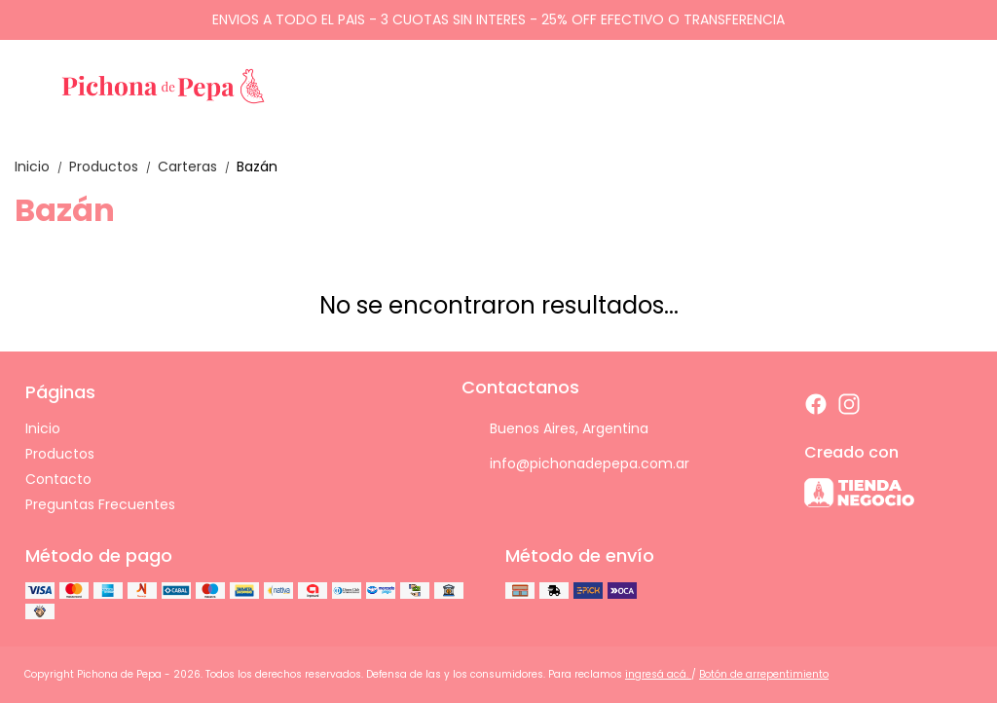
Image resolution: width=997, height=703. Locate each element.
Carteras (197, 166)
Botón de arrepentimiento (764, 674)
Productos (113, 166)
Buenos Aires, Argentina (555, 428)
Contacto (58, 479)
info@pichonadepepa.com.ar (575, 463)
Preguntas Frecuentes (100, 504)
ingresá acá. (658, 674)
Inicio (42, 166)
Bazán (257, 166)
